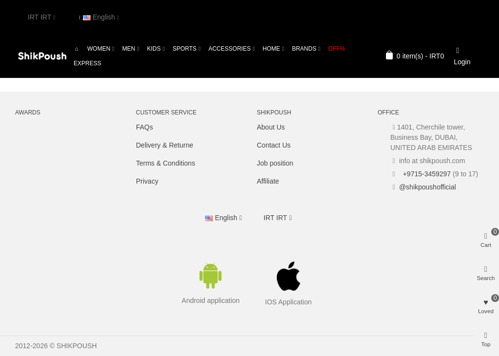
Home (271, 48)
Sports (184, 48)
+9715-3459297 (426, 174)
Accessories (230, 48)
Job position (275, 163)
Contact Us (273, 145)
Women (98, 48)
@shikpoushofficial (427, 187)
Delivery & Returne (164, 145)
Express (87, 63)
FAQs (144, 127)
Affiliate (268, 181)
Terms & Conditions (165, 163)
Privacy (147, 181)
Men (128, 48)
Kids (154, 48)
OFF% (336, 48)
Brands (304, 48)
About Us (271, 127)
